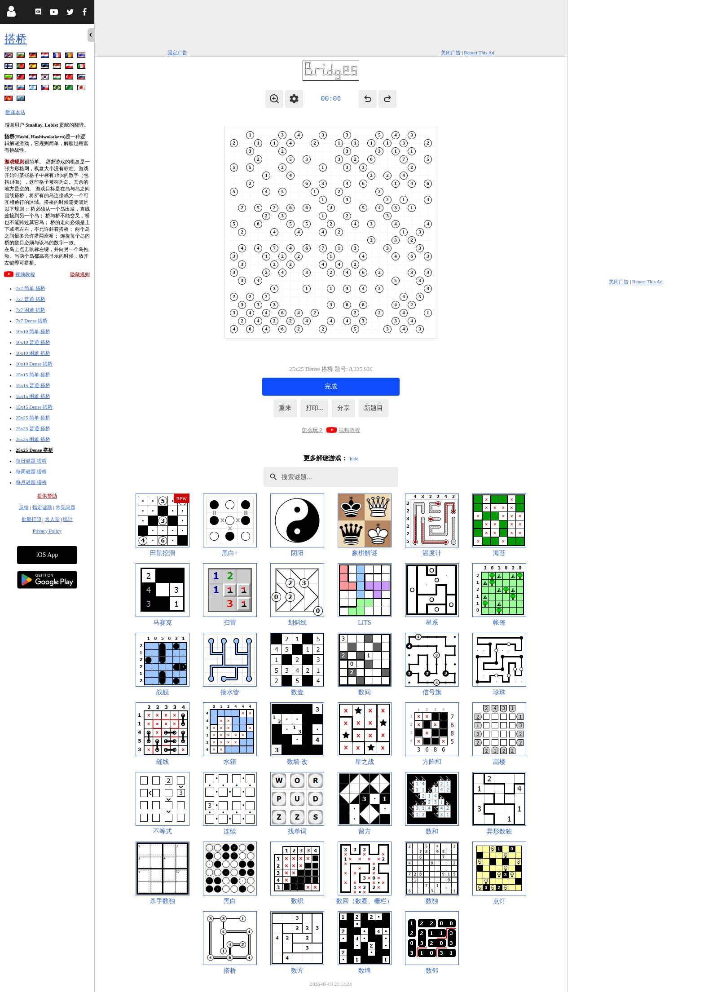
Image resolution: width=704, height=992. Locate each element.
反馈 (24, 507)
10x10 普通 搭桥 (33, 342)
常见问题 (65, 507)
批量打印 (31, 519)
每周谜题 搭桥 (31, 471)
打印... (314, 408)
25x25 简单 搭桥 (33, 417)
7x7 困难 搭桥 (30, 310)
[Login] (11, 13)
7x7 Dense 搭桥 (32, 320)
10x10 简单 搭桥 (33, 331)
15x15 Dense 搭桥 (34, 407)
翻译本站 (15, 112)
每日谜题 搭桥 (31, 460)
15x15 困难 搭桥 (33, 396)
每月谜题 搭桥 (31, 482)
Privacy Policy (47, 530)
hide (354, 458)
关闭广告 (451, 52)
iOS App (47, 554)
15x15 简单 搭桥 (33, 374)
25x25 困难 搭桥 (33, 439)
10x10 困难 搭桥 (33, 353)
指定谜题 (42, 507)
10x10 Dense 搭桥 (34, 363)
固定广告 (177, 52)
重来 (285, 408)
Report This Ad (479, 52)
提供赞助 (47, 495)
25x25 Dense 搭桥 (34, 450)
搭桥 (15, 39)
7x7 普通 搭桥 (30, 299)
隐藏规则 (80, 274)
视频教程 (25, 274)
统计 (68, 519)
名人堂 (52, 519)
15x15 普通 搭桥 (33, 385)
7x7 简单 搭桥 (30, 288)
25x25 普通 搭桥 (33, 428)
